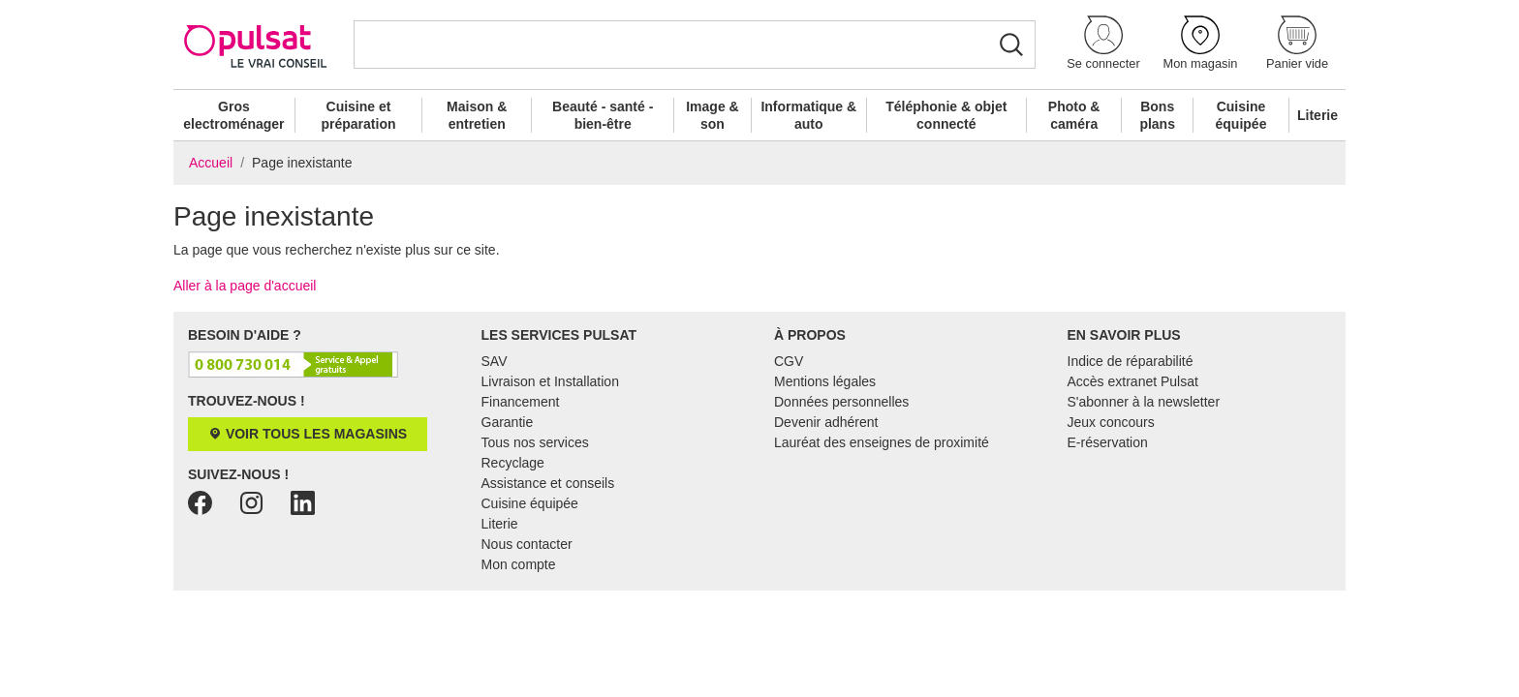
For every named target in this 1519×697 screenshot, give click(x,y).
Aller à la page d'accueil (244, 285)
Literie (1317, 115)
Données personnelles (841, 401)
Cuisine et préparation (358, 115)
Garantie (507, 422)
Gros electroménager (233, 115)
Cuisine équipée (1241, 115)
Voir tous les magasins (307, 433)
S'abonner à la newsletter (1144, 401)
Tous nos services (535, 442)
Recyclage (512, 462)
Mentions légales (825, 381)
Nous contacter (527, 544)
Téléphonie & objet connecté (946, 115)
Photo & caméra (1074, 115)
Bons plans (1157, 115)
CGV (788, 361)
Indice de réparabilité (1131, 361)
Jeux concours (1111, 422)
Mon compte (518, 564)
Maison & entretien (477, 115)
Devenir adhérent (826, 422)
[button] (1103, 44)
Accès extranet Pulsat (1133, 381)
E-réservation (1108, 442)
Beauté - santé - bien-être (602, 115)
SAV (494, 361)
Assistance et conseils (548, 483)
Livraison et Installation (550, 381)
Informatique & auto (808, 115)
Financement (520, 401)
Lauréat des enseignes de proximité (881, 442)
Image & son (712, 115)
